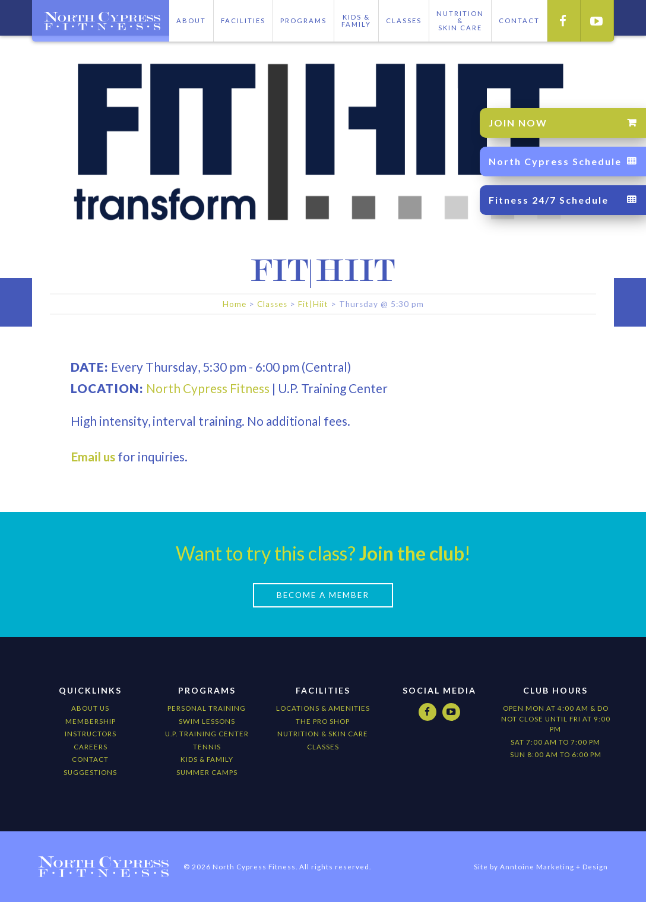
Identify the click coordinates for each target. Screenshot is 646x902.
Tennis (207, 747)
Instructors (90, 734)
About (191, 20)
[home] (100, 21)
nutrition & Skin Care (322, 734)
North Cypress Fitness (208, 387)
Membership (90, 720)
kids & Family (206, 759)
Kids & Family (356, 20)
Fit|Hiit (313, 304)
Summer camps (207, 772)
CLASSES (323, 747)
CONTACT (519, 20)
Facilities (243, 20)
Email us (93, 456)
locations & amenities (323, 708)
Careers (90, 747)
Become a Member (323, 595)
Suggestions (90, 772)
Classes (404, 20)
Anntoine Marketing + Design (554, 867)
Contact (90, 759)
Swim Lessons (207, 720)
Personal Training (206, 708)
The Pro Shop (323, 720)
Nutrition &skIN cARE (460, 20)
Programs (303, 20)
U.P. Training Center (207, 734)
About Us (90, 708)
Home (234, 304)
